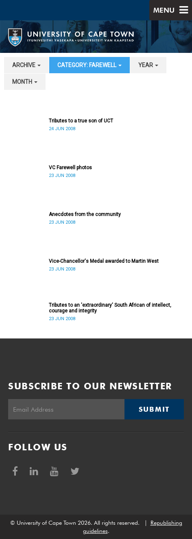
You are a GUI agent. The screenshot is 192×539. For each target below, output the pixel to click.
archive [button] (26, 65)
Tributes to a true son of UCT (81, 121)
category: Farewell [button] (89, 65)
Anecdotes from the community (85, 214)
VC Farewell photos (70, 167)
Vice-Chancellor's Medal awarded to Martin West (104, 261)
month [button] (24, 82)
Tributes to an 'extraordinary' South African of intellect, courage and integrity (110, 308)
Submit (154, 409)
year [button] (148, 65)
